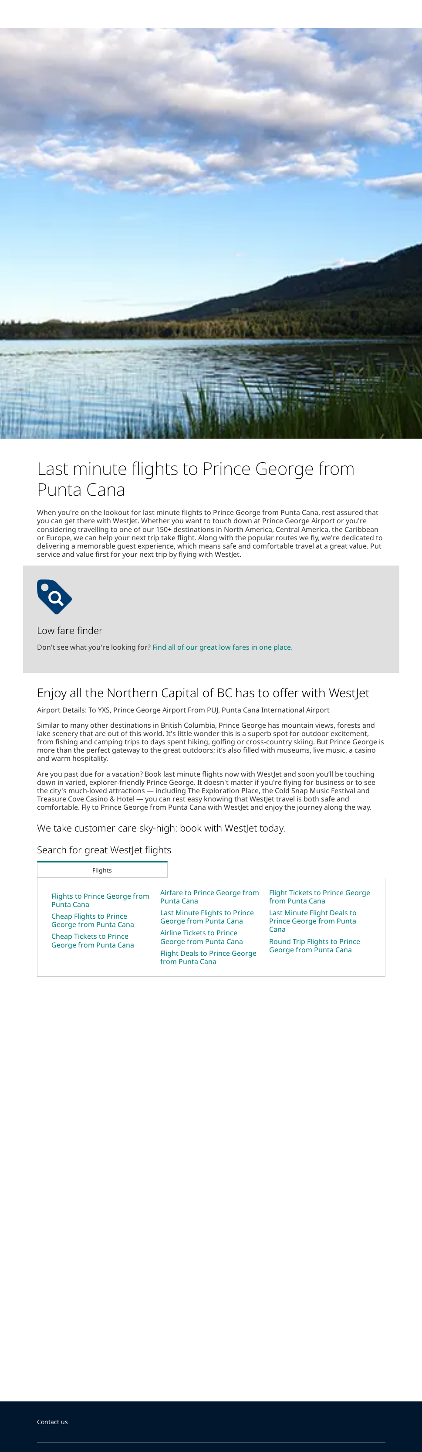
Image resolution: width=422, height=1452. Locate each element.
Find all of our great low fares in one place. (222, 647)
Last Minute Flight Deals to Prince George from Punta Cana (313, 921)
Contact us (52, 1422)
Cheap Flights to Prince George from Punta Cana (92, 920)
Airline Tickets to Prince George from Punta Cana (201, 937)
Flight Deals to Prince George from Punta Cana (208, 957)
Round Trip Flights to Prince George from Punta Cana (314, 945)
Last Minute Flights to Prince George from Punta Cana (207, 917)
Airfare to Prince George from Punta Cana (209, 897)
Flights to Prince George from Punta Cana (100, 900)
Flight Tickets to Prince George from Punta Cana (319, 897)
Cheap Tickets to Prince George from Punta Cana (92, 940)
